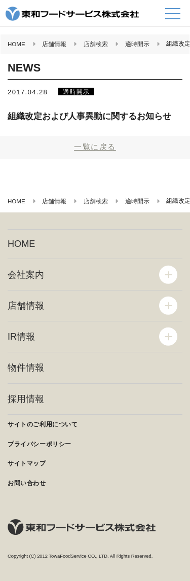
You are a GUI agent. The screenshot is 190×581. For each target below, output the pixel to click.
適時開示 (76, 91)
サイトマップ (27, 463)
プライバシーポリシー (39, 444)
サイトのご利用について (43, 424)
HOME (21, 244)
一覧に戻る (95, 146)
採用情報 (26, 399)
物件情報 (26, 367)
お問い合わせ (27, 483)
